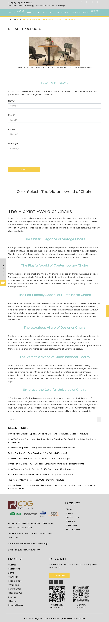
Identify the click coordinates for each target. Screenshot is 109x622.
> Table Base (71, 525)
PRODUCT (31, 13)
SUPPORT (65, 13)
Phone (12, 129)
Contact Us (59, 575)
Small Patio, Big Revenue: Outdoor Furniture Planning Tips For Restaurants (46, 464)
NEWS (85, 13)
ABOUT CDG (20, 12)
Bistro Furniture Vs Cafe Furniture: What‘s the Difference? (37, 453)
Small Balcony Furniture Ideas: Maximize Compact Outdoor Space (42, 475)
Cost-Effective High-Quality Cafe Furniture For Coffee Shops (39, 459)
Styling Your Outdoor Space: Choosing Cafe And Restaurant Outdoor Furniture (48, 434)
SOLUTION (54, 13)
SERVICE (76, 13)
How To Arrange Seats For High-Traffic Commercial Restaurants (41, 469)
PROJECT (42, 13)
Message (13, 144)
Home (13, 19)
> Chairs (68, 509)
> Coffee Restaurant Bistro (14, 569)
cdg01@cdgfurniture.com (20, 3)
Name (11, 101)
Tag (20, 19)
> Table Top (70, 521)
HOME (12, 13)
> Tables (69, 513)
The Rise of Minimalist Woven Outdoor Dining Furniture (36, 480)
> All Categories (72, 529)
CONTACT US (95, 12)
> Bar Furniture (72, 517)
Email (11, 115)
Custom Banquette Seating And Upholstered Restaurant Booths (41, 448)
